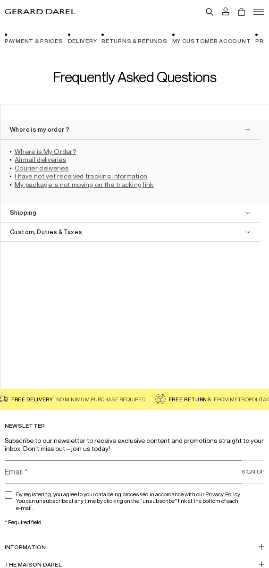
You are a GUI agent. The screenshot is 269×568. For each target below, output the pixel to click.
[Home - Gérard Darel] (40, 12)
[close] (130, 130)
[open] (130, 213)
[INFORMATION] (134, 547)
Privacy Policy (222, 494)
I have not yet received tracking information (81, 176)
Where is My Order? (45, 151)
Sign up (253, 471)
